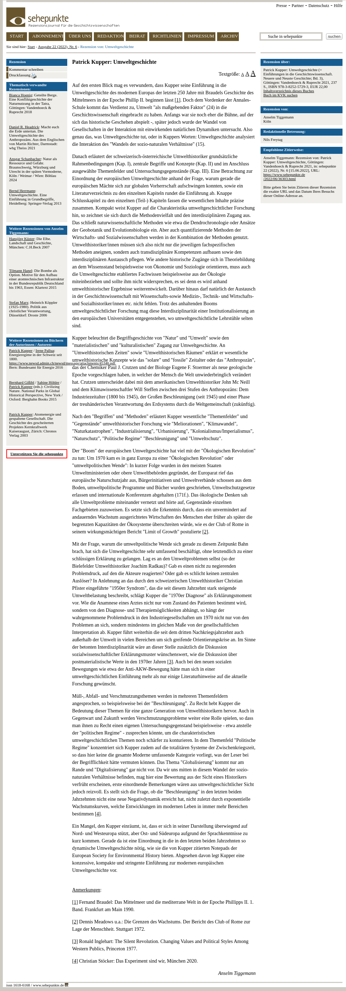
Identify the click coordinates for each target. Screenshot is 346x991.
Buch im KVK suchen (280, 95)
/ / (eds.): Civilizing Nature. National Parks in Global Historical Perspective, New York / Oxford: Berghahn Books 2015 (36, 390)
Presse (281, 5)
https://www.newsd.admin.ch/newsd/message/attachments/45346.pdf (62, 363)
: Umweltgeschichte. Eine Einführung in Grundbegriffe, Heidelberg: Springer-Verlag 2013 (35, 197)
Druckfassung (22, 75)
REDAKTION (110, 36)
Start (31, 47)
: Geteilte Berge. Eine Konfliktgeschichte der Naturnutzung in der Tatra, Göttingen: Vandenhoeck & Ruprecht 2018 (33, 103)
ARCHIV (229, 36)
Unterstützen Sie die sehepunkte (37, 454)
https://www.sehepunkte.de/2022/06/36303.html (284, 176)
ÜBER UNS (80, 36)
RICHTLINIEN (167, 36)
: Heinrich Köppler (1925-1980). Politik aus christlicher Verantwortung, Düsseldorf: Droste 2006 (33, 308)
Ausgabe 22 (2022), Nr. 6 (57, 47)
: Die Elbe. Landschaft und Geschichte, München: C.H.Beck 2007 (30, 243)
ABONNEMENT (47, 36)
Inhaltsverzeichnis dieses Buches (288, 91)
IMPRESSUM (201, 36)
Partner (298, 5)
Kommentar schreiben (26, 69)
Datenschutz (319, 5)
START (16, 36)
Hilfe (338, 5)
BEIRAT (137, 36)
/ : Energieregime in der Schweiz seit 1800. (35, 354)
